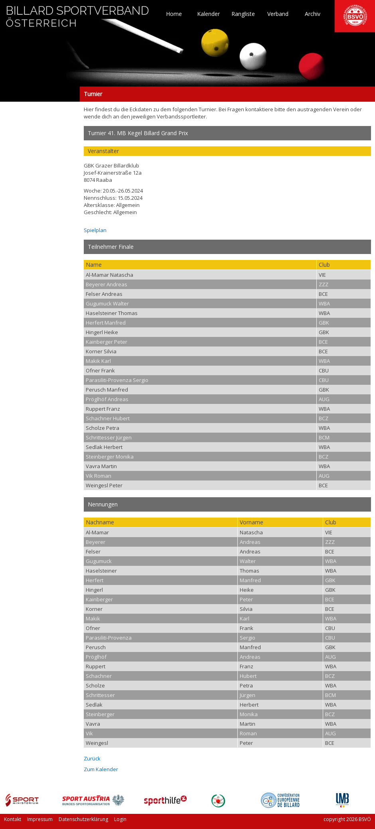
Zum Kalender (101, 769)
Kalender (208, 14)
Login (120, 819)
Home (174, 14)
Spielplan (95, 230)
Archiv (312, 14)
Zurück (92, 758)
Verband (277, 14)
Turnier (40, 94)
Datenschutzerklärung (83, 819)
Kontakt (12, 819)
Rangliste (243, 14)
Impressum (40, 819)
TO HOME (78, 20)
